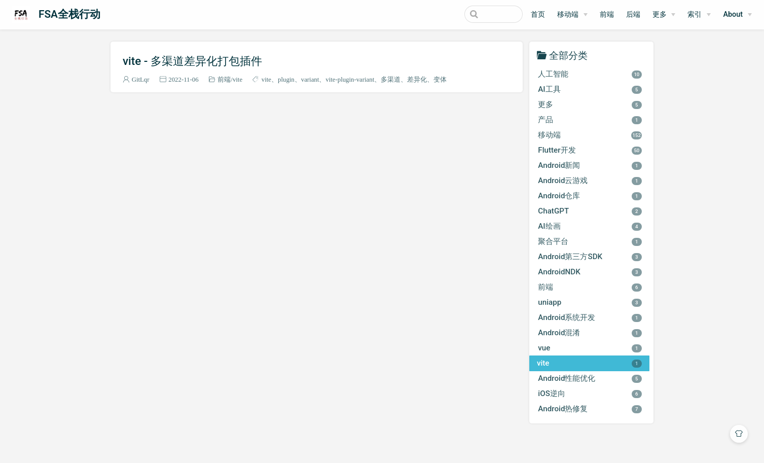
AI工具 (590, 89)
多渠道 (391, 79)
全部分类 (568, 55)
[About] (737, 14)
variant (310, 79)
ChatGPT (590, 211)
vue (590, 347)
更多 (659, 14)
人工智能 (590, 74)
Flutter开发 (590, 150)
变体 (440, 79)
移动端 (567, 14)
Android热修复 (590, 408)
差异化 (417, 79)
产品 (590, 119)
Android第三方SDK (590, 256)
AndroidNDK (590, 271)
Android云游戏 (590, 180)
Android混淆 (590, 332)
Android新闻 (590, 165)
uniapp (590, 302)
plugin (286, 79)
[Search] (471, 14)
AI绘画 (590, 226)
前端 (607, 14)
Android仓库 (590, 195)
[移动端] (572, 14)
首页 (538, 14)
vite (237, 79)
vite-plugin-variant (349, 79)
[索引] (699, 14)
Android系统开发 (590, 317)
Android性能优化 (590, 378)
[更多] (664, 14)
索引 (694, 14)
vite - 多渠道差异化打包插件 (192, 60)
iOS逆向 (590, 393)
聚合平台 (590, 241)
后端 (633, 14)
